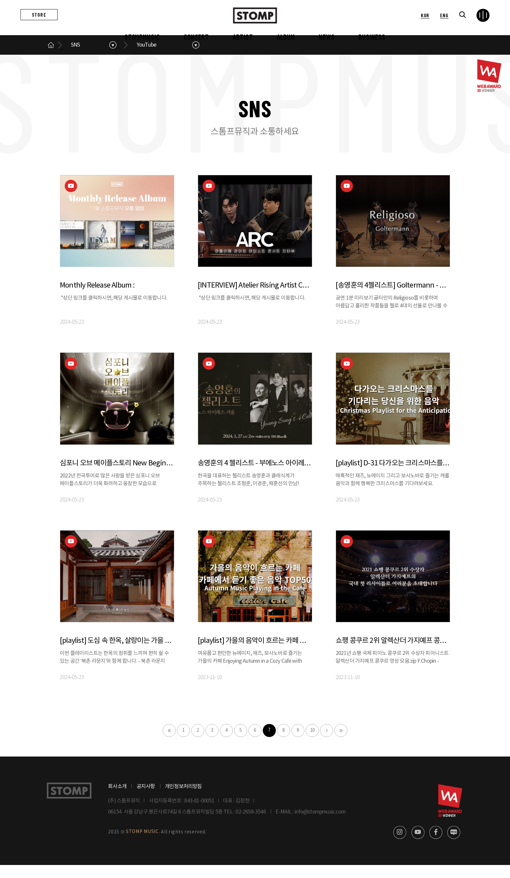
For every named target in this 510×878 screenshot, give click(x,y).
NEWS (327, 37)
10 (312, 743)
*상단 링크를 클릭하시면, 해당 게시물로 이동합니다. (114, 311)
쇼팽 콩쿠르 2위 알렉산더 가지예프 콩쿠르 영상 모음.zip (393, 654)
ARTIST (243, 37)
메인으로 (51, 58)
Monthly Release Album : (97, 299)
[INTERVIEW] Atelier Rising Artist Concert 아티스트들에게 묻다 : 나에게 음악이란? (255, 299)
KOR (425, 15)
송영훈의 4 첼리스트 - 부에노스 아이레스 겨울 (255, 476)
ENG (444, 15)
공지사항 (146, 799)
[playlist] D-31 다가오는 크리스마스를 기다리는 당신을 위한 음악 (393, 476)
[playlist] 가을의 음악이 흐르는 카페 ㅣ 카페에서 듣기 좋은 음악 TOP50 (255, 654)
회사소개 (117, 799)
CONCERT (196, 37)
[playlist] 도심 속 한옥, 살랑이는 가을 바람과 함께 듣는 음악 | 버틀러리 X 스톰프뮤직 (117, 654)
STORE (39, 14)
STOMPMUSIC (142, 37)
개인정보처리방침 (183, 799)
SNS (75, 58)
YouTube (146, 58)
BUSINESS (371, 37)
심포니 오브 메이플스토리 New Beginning (117, 476)
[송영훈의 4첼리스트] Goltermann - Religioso (393, 299)
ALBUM (286, 37)
